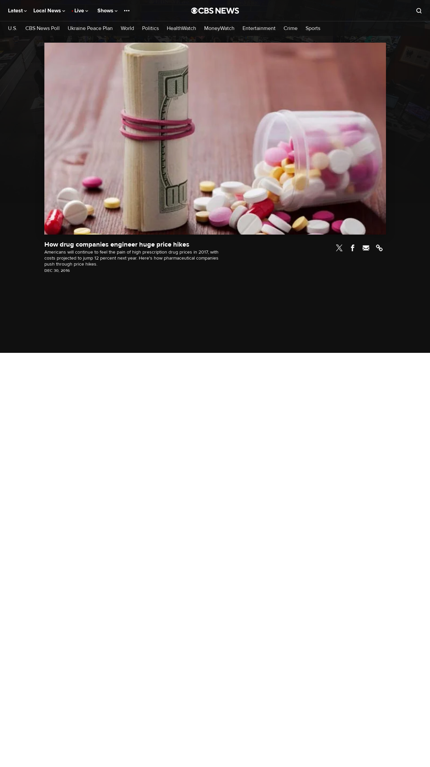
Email (366, 248)
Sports (313, 28)
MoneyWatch (219, 28)
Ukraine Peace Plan (90, 28)
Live (81, 10)
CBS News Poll (42, 28)
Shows (107, 10)
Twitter (339, 248)
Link (379, 248)
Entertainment (259, 28)
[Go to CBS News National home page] (215, 10)
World (127, 28)
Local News (49, 10)
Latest (17, 10)
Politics (150, 28)
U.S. (12, 28)
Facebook (352, 248)
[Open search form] (419, 11)
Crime (291, 28)
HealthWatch (181, 28)
